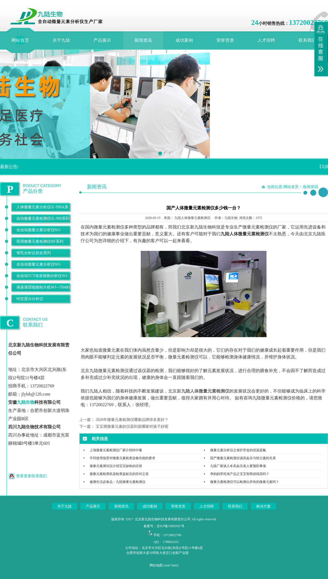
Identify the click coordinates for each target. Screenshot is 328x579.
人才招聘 (266, 40)
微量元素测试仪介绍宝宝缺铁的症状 (116, 466)
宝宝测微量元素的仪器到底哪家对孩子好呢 (132, 426)
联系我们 (307, 40)
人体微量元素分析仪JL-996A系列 (42, 211)
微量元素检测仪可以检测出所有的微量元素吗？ (244, 482)
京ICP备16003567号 (171, 526)
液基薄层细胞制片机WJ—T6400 (43, 287)
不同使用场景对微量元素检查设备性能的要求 (122, 458)
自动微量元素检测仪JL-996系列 (42, 218)
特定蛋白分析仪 (29, 299)
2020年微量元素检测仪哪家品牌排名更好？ (132, 420)
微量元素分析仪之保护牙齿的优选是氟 (238, 450)
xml (167, 565)
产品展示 (102, 40)
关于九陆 (61, 40)
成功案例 (184, 40)
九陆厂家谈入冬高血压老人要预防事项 (238, 466)
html (174, 565)
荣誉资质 (225, 40)
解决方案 (263, 506)
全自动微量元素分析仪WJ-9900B (38, 268)
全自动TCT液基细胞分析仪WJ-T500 (42, 280)
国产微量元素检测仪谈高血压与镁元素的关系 (243, 458)
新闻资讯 (143, 40)
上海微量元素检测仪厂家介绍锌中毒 (116, 450)
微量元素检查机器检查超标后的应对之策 (119, 474)
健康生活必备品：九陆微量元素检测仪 (117, 482)
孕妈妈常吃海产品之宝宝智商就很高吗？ (239, 474)
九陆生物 (25, 402)
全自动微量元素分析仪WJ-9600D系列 (38, 234)
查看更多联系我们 (31, 476)
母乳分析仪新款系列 (33, 253)
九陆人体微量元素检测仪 (205, 391)
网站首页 (20, 40)
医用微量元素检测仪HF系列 (39, 241)
